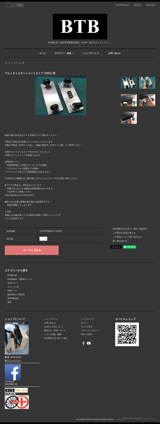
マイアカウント (122, 5)
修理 (9, 302)
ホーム (42, 53)
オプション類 (19, 63)
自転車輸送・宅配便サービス (19, 279)
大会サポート (13, 283)
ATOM (89, 334)
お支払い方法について (53, 327)
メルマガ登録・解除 (52, 334)
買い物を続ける (120, 241)
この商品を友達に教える (124, 233)
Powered (135, 419)
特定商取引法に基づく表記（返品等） (130, 229)
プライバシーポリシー (90, 330)
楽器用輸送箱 (13, 298)
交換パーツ (12, 291)
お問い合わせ (114, 53)
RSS (83, 334)
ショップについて (91, 53)
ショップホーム (51, 319)
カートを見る (86, 327)
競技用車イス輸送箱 (16, 294)
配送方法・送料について (54, 330)
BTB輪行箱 (12, 275)
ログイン (138, 5)
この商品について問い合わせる (127, 237)
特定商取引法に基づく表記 (55, 338)
